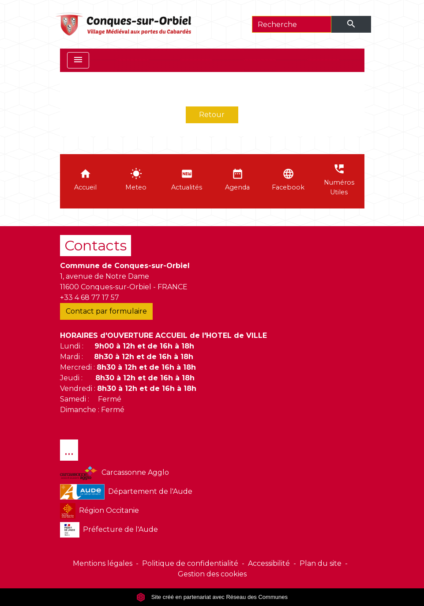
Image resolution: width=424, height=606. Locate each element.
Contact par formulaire (106, 311)
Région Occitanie (99, 511)
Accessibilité (269, 563)
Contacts (95, 245)
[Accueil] (124, 24)
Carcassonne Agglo (114, 473)
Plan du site (320, 563)
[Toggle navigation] (78, 60)
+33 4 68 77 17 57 (89, 297)
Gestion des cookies (212, 574)
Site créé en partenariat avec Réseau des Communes (212, 597)
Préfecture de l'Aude (109, 530)
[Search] (291, 24)
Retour (212, 114)
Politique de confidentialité (190, 563)
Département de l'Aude (126, 492)
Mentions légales (102, 563)
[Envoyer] (351, 24)
